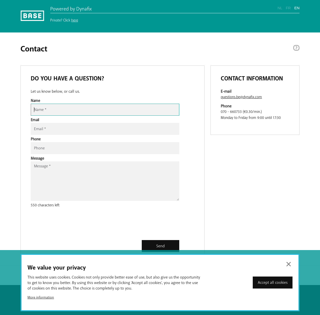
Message (37, 158)
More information (41, 297)
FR (288, 8)
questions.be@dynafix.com (241, 97)
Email (35, 120)
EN (297, 8)
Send (160, 246)
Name (35, 100)
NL (280, 8)
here (74, 20)
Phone (35, 139)
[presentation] (69, 225)
